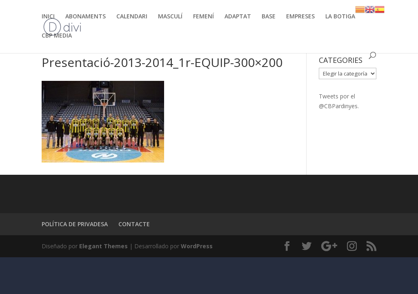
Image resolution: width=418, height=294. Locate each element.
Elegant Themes (103, 246)
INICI (48, 16)
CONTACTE (134, 224)
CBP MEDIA (57, 36)
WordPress (197, 246)
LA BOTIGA (340, 16)
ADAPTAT (238, 16)
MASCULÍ (170, 16)
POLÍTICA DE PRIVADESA (75, 224)
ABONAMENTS (85, 16)
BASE (269, 16)
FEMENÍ (203, 16)
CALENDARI (131, 16)
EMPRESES (300, 16)
